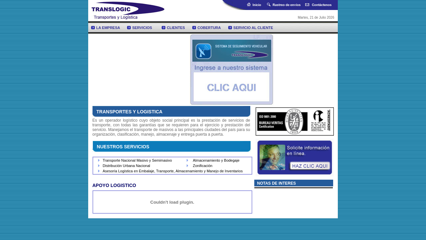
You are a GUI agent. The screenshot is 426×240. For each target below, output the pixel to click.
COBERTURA (209, 28)
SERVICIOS (142, 28)
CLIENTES (176, 28)
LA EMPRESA (108, 28)
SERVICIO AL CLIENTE (253, 28)
